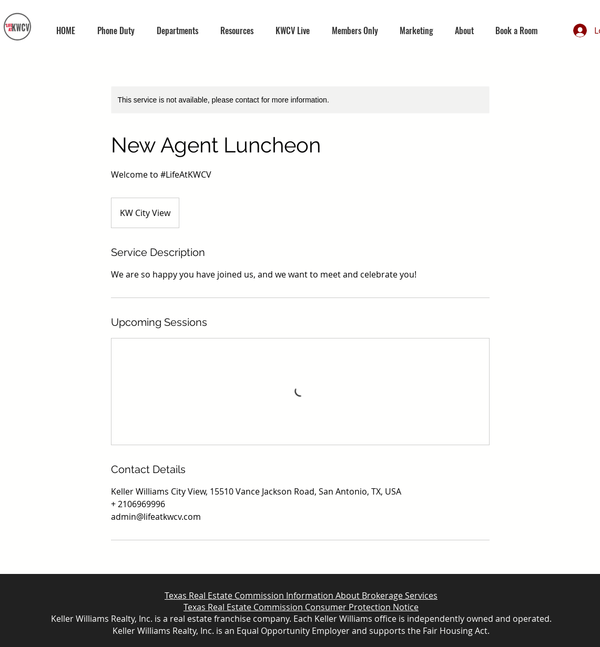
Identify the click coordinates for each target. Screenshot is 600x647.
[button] (177, 30)
